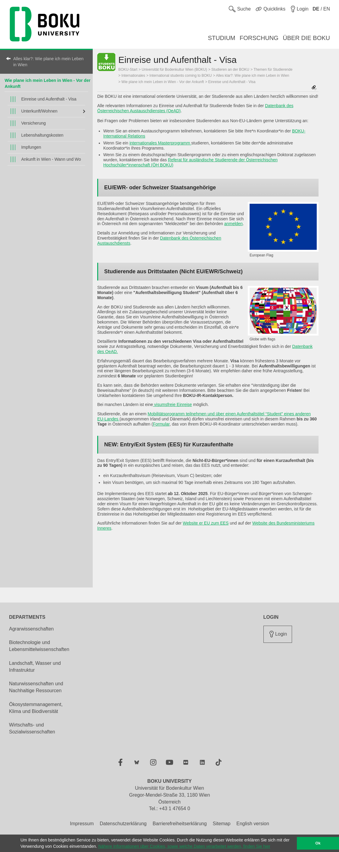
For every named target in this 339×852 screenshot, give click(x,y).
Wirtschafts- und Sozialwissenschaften (32, 728)
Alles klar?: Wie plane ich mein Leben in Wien (48, 61)
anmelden (233, 223)
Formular (161, 424)
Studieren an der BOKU (230, 69)
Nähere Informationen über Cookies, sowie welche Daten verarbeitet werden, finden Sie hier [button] (184, 846)
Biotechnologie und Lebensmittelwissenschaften (39, 646)
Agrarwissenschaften (31, 628)
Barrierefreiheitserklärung (180, 823)
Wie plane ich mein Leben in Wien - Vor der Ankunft (162, 82)
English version (252, 823)
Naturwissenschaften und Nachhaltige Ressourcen (36, 687)
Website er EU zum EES (206, 523)
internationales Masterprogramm (160, 143)
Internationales (133, 75)
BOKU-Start (127, 69)
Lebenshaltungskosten (42, 135)
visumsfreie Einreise (172, 404)
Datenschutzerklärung (123, 823)
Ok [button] (318, 843)
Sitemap (222, 823)
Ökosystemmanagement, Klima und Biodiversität (36, 708)
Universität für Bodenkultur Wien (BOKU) (174, 69)
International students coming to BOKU (180, 75)
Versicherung (33, 123)
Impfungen (31, 147)
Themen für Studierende (272, 69)
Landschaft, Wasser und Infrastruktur (35, 667)
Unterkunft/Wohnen (39, 111)
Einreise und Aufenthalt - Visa (48, 99)
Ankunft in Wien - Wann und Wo (51, 159)
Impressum (82, 823)
